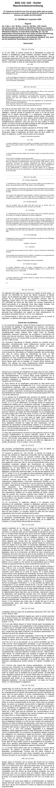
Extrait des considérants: (28, 322)
